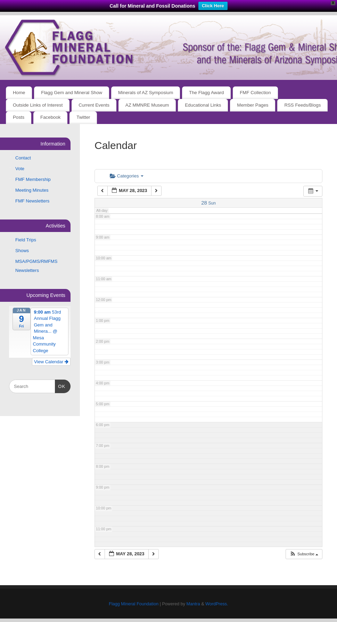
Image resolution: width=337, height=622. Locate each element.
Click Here (213, 5)
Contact (23, 157)
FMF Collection (255, 92)
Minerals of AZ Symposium (145, 92)
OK (60, 385)
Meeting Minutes (31, 190)
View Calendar (51, 361)
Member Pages (252, 105)
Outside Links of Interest (38, 105)
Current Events (94, 105)
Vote (19, 168)
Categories (126, 176)
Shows (22, 250)
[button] (304, 554)
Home (19, 92)
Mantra (193, 604)
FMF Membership (33, 179)
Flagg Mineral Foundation (133, 604)
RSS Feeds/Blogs (302, 105)
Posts (18, 117)
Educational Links (203, 105)
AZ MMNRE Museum (147, 105)
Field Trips (25, 239)
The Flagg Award (206, 92)
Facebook (50, 117)
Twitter (83, 117)
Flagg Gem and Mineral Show (71, 92)
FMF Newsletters (32, 201)
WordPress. (216, 604)
